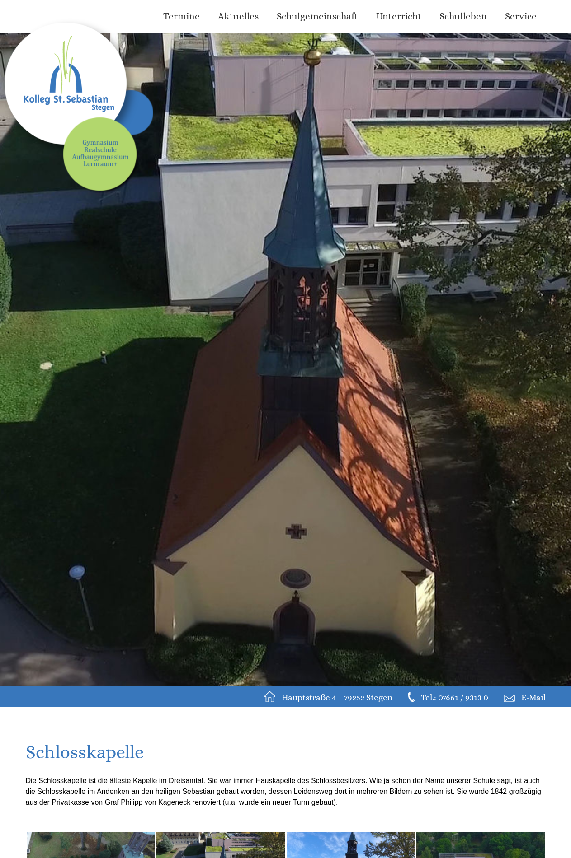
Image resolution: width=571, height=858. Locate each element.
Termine (181, 16)
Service (521, 16)
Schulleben (463, 16)
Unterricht (398, 16)
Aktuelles (238, 16)
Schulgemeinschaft (317, 16)
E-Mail (533, 697)
